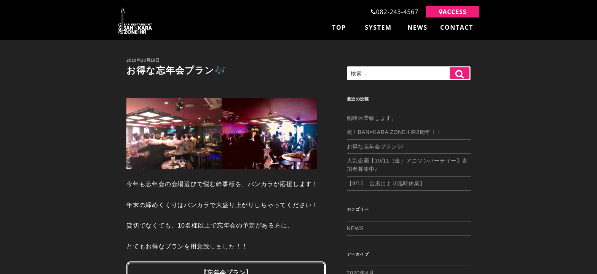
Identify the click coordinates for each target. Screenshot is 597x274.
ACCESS (453, 12)
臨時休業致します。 (372, 118)
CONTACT (456, 27)
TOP (339, 27)
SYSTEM (378, 27)
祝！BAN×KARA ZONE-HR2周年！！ (394, 132)
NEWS (417, 27)
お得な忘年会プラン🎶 (375, 146)
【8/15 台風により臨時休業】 (386, 183)
